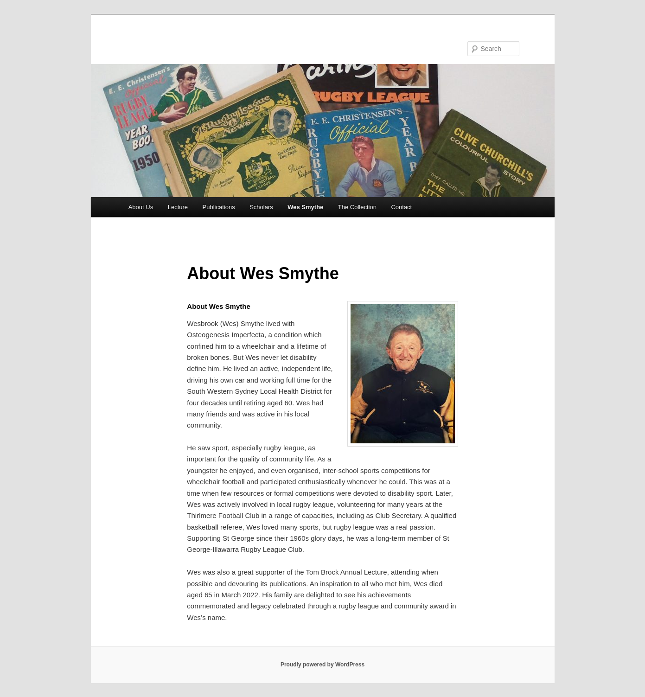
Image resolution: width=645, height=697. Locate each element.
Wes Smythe (305, 207)
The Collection (357, 207)
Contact (401, 207)
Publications (219, 207)
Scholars (261, 207)
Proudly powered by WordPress (322, 664)
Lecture (178, 207)
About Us (140, 207)
